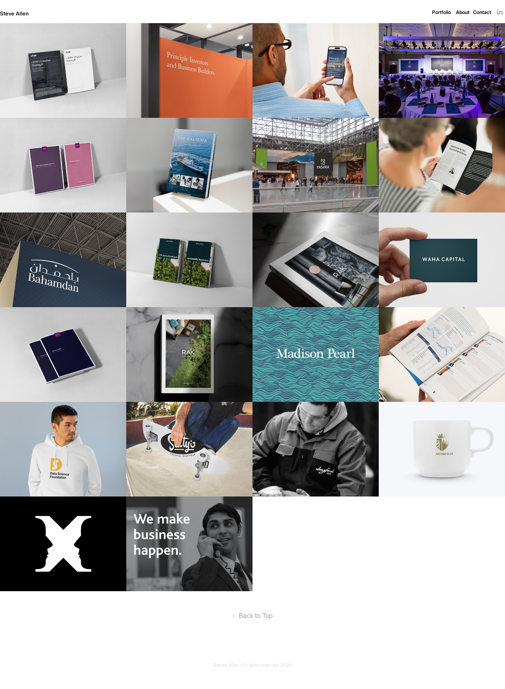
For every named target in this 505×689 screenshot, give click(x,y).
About (463, 12)
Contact (482, 12)
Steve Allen (14, 13)
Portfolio (441, 12)
